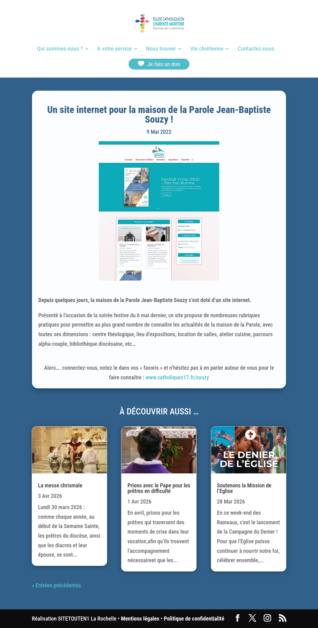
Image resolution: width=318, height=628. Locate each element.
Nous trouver (161, 49)
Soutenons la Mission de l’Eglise (244, 488)
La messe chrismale (60, 485)
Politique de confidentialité (194, 618)
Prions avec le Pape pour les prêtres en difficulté (158, 488)
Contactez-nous (256, 49)
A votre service (114, 49)
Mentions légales (140, 618)
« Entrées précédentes (56, 585)
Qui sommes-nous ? (60, 49)
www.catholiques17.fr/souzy (177, 377)
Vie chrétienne (206, 49)
